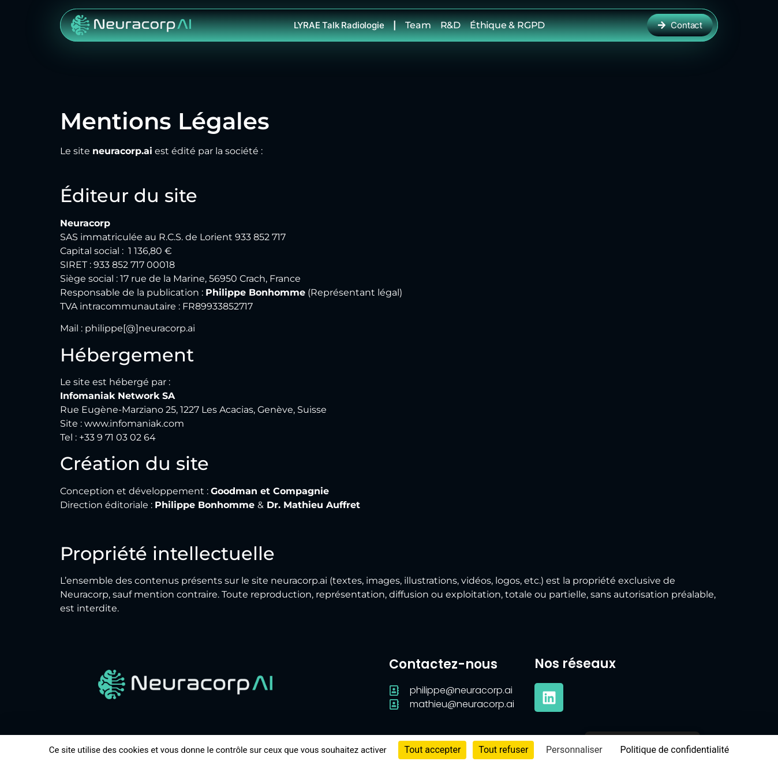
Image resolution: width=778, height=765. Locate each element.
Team (418, 25)
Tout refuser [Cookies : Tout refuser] (503, 749)
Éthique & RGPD (507, 25)
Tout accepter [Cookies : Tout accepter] (432, 749)
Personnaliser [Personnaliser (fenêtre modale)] (574, 749)
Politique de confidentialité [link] (674, 749)
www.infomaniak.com (134, 423)
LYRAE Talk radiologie (339, 25)
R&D (450, 25)
